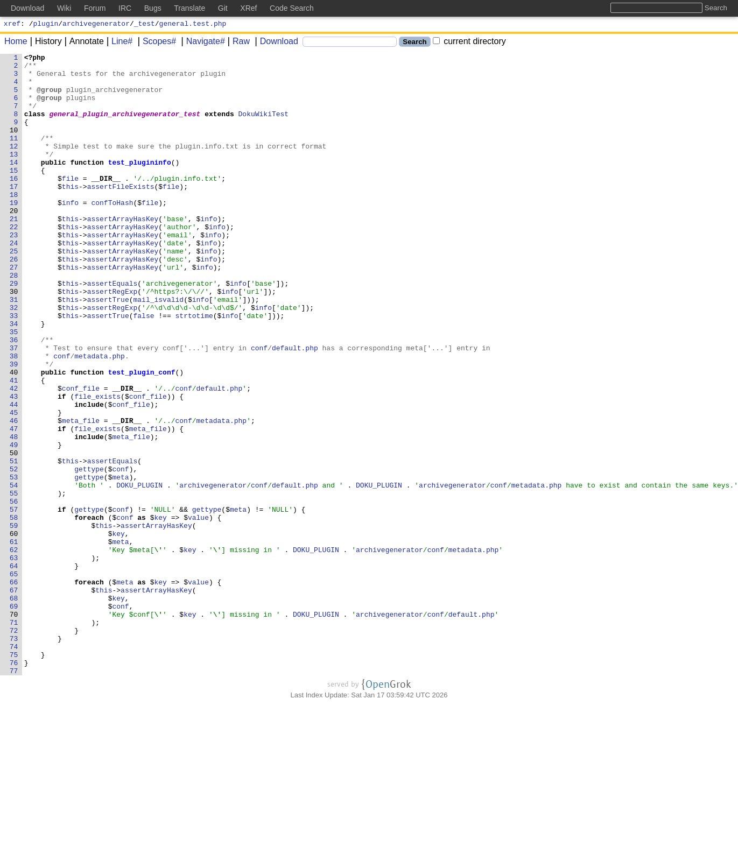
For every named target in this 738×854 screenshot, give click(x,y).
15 (14, 194)
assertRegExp (112, 339)
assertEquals (112, 330)
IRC (124, 8)
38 (14, 417)
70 (14, 727)
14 (14, 184)
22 (14, 262)
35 (14, 388)
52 (14, 552)
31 (14, 349)
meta (121, 562)
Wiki (64, 8)
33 (14, 368)
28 (14, 320)
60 (14, 630)
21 (14, 252)
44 (14, 475)
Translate (189, 8)
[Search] (350, 43)
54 (14, 572)
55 (14, 582)
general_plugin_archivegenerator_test (125, 126)
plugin (46, 25)
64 (14, 669)
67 (14, 698)
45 (14, 485)
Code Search (292, 8)
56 (14, 591)
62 (14, 649)
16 (14, 204)
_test (144, 25)
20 (14, 243)
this (70, 213)
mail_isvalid (158, 349)
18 (14, 223)
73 (14, 756)
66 (14, 688)
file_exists (98, 465)
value (198, 611)
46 (14, 494)
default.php (295, 407)
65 (14, 678)
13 (14, 175)
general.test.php (193, 25)
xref (12, 25)
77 (14, 795)
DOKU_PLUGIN (140, 572)
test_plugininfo (139, 184)
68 (14, 707)
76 (14, 785)
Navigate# (202, 42)
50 (14, 533)
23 (14, 272)
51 (14, 543)
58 (14, 611)
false (143, 368)
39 (14, 427)
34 (14, 378)
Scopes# (155, 42)
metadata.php (100, 417)
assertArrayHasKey (123, 252)
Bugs (152, 8)
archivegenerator (96, 25)
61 (14, 640)
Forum (95, 8)
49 (14, 523)
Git (223, 8)
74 (14, 766)
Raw (237, 42)
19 (14, 233)
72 (14, 746)
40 (14, 436)
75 (14, 775)
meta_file (81, 494)
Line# (118, 42)
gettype (89, 552)
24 (14, 281)
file (70, 204)
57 (14, 601)
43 (14, 465)
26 (14, 301)
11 (14, 155)
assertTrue (108, 349)
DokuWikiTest (263, 126)
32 (14, 359)
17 (14, 213)
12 (14, 165)
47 (14, 504)
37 (14, 407)
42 (14, 456)
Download (275, 42)
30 (14, 339)
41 (14, 446)
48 (14, 514)
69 (14, 717)
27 (14, 310)
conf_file (81, 456)
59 (14, 620)
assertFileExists (120, 213)
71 (14, 737)
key (160, 611)
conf (259, 407)
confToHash (112, 233)
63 (14, 659)
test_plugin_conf (141, 436)
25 (14, 291)
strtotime (194, 368)
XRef (248, 8)
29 (14, 330)
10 (14, 146)
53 (14, 562)
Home (15, 42)
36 (14, 398)
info (70, 233)
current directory (469, 42)
